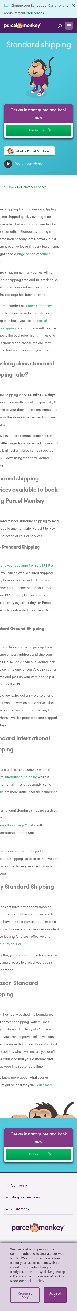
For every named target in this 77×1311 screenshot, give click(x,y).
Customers (16, 1208)
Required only (25, 1294)
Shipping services (22, 1196)
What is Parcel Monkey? (28, 151)
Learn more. (18, 1085)
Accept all (55, 1294)
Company (15, 1185)
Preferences (35, 13)
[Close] (73, 5)
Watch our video (23, 164)
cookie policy (34, 1280)
